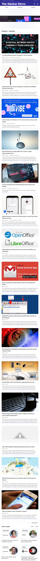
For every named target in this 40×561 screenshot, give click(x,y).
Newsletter (19, 7)
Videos (32, 526)
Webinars (33, 7)
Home (6, 7)
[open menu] (37, 4)
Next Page (35, 522)
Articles (36, 526)
